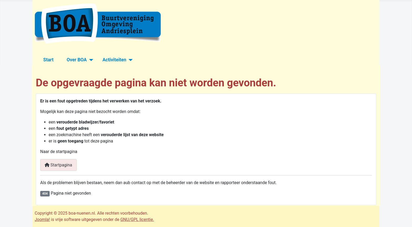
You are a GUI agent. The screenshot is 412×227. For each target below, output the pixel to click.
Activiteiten (114, 59)
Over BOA (77, 59)
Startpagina (58, 164)
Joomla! (42, 219)
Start (48, 59)
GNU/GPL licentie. (137, 219)
